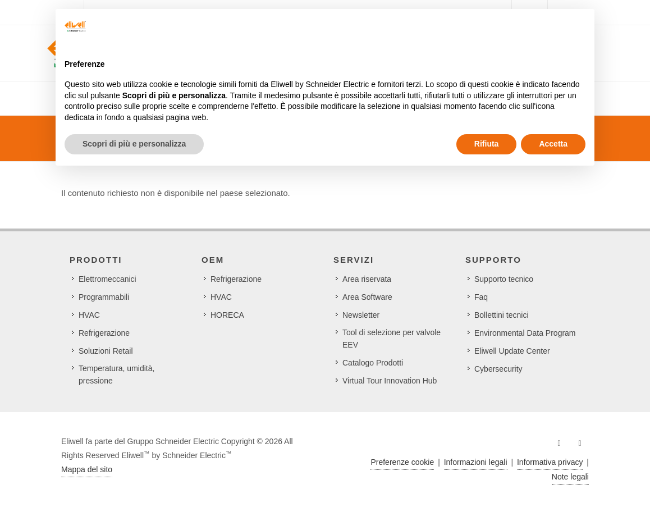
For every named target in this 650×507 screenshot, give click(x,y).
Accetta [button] (553, 143)
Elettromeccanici (107, 279)
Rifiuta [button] (486, 143)
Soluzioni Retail (106, 350)
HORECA (227, 314)
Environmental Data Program (525, 332)
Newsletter (360, 314)
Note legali (570, 476)
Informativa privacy (550, 462)
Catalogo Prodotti (372, 362)
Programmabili (104, 297)
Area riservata (366, 279)
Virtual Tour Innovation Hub (389, 380)
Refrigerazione (104, 332)
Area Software (367, 297)
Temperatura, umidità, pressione (116, 374)
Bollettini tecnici (501, 314)
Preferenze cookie (402, 462)
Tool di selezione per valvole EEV (391, 338)
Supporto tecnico (503, 279)
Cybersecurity (498, 368)
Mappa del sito (86, 469)
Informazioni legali (475, 462)
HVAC (89, 314)
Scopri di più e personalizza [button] (134, 143)
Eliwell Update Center (512, 350)
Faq (481, 297)
